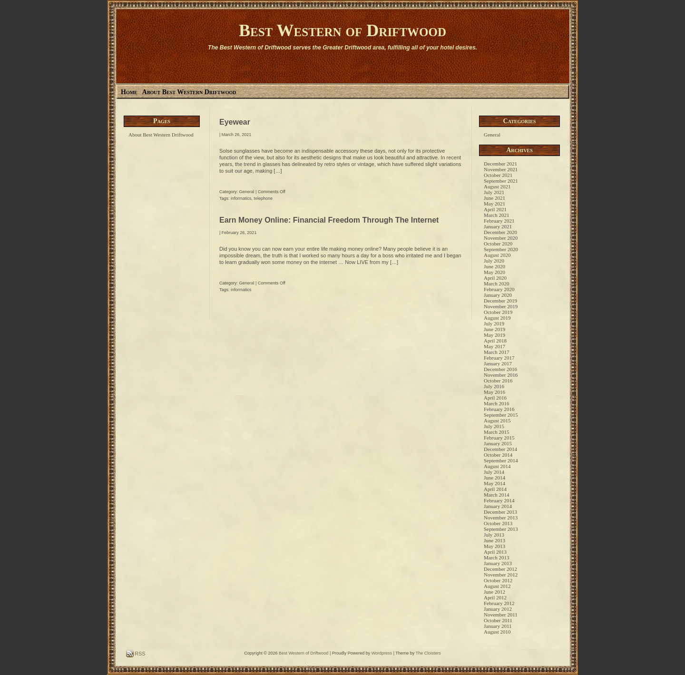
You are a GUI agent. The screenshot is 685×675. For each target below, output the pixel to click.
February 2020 (499, 289)
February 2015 (499, 437)
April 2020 (495, 278)
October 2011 (498, 620)
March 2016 (496, 403)
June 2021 (494, 198)
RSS (139, 653)
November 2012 (501, 574)
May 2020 (494, 272)
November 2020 (501, 238)
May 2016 (494, 392)
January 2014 (498, 506)
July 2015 (494, 426)
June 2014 (494, 477)
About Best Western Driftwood (189, 92)
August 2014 (497, 466)
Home (129, 92)
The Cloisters (428, 653)
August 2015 (497, 420)
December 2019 (500, 300)
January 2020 (498, 295)
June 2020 (494, 266)
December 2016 (500, 369)
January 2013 (498, 563)
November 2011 (501, 614)
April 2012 (495, 597)
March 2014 (496, 495)
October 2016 (498, 380)
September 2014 (501, 460)
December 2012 (500, 569)
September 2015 (501, 415)
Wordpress (382, 653)
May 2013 (494, 546)
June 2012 (494, 592)
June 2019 (494, 329)
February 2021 (499, 221)
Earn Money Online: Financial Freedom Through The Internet (329, 220)
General (246, 191)
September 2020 (501, 249)
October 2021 (498, 175)
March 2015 (496, 432)
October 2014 (498, 455)
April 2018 (495, 340)
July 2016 (494, 386)
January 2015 (498, 443)
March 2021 (496, 215)
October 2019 (498, 312)
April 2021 (495, 209)
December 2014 (500, 449)
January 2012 (498, 609)
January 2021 (498, 226)
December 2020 (500, 232)
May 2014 (494, 483)
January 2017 (498, 363)
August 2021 (497, 186)
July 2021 (494, 192)
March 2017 (496, 352)
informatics (241, 198)
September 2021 (501, 181)
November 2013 (501, 517)
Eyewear (234, 122)
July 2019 (494, 323)
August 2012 (497, 586)
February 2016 (499, 409)
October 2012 (498, 580)
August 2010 (497, 632)
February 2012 (499, 603)
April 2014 (495, 489)
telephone (263, 198)
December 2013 (500, 512)
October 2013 (498, 523)
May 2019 (494, 335)
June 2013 (494, 540)
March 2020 (496, 283)
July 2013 (494, 535)
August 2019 (497, 318)
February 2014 (499, 500)
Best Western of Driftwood (342, 30)
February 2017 (499, 358)
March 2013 (496, 557)
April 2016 (495, 398)
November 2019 (501, 306)
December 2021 (500, 163)
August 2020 (497, 255)
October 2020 (498, 243)
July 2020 (494, 261)
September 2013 (501, 529)
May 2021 (494, 203)
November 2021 (501, 169)
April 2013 (495, 552)
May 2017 (494, 346)
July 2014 (494, 472)
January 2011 (498, 626)
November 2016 (501, 375)
